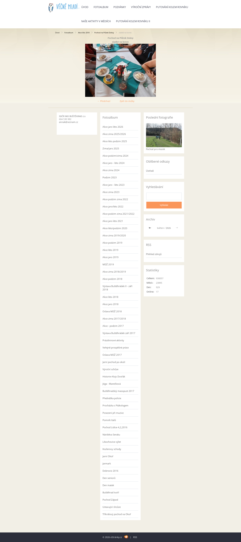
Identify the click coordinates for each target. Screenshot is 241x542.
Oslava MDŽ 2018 (112, 311)
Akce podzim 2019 (112, 242)
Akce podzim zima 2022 (115, 199)
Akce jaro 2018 (111, 304)
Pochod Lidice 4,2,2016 (115, 427)
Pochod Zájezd (110, 499)
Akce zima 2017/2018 (114, 318)
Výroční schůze (110, 369)
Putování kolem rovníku (172, 7)
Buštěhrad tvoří (111, 492)
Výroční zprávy (141, 7)
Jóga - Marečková (112, 383)
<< (150, 228)
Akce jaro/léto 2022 (113, 206)
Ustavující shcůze (112, 506)
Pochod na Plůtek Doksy (104, 32)
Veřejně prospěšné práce (116, 347)
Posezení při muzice (113, 412)
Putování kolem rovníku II (133, 21)
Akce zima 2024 (111, 170)
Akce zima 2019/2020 (114, 235)
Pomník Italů (109, 420)
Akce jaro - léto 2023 (113, 184)
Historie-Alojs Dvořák (114, 376)
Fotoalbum (101, 7)
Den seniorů (109, 477)
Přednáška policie (112, 398)
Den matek (108, 485)
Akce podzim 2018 (112, 278)
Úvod (84, 7)
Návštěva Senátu (111, 434)
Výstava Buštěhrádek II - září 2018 (117, 288)
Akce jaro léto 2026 (113, 126)
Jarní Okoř (108, 456)
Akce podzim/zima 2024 (115, 155)
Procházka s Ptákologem (115, 405)
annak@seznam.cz (68, 122)
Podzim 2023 (110, 177)
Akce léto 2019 (110, 249)
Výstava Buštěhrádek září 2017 (119, 333)
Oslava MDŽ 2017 (112, 354)
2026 (168, 228)
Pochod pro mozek (155, 149)
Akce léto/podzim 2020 (115, 228)
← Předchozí (103, 101)
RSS (135, 537)
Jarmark (107, 463)
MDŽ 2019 (108, 264)
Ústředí (150, 170)
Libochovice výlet (112, 441)
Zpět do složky (127, 101)
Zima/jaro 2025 (111, 148)
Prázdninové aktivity (113, 340)
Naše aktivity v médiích (96, 21)
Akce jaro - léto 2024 (113, 162)
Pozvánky (119, 7)
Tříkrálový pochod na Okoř (117, 514)
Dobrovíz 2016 (110, 470)
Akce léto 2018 (83, 32)
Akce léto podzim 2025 (115, 141)
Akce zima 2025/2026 (114, 134)
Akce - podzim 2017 (113, 325)
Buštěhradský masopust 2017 (118, 390)
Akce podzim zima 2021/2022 (118, 213)
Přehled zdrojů (154, 254)
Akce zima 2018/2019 (114, 271)
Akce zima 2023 (111, 192)
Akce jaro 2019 (111, 257)
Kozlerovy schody (112, 449)
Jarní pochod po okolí (114, 362)
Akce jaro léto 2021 (113, 220)
